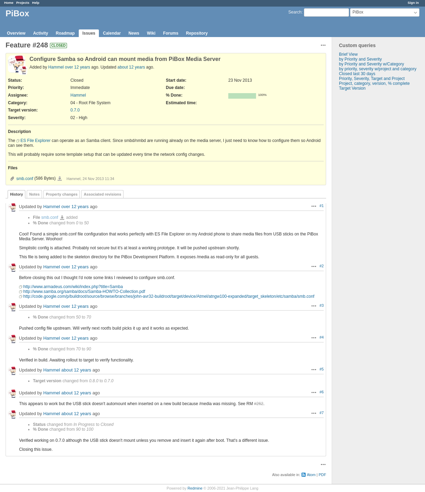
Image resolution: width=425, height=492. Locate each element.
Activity (40, 33)
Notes (34, 194)
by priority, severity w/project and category (377, 68)
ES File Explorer (35, 140)
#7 (322, 413)
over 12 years (77, 67)
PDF (322, 475)
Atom (311, 475)
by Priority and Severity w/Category (371, 64)
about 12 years (131, 67)
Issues (88, 33)
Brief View (348, 54)
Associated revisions (102, 194)
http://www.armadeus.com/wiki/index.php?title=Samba (73, 286)
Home (9, 3)
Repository (197, 33)
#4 (322, 337)
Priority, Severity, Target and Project (372, 78)
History (16, 194)
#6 (322, 392)
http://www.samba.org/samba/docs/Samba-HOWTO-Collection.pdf (84, 291)
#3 (322, 305)
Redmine (194, 488)
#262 (258, 403)
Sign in (413, 3)
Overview (16, 33)
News (133, 33)
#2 (322, 266)
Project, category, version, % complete (374, 83)
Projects (22, 3)
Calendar (112, 33)
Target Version (352, 88)
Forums (170, 33)
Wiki (151, 33)
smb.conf (24, 178)
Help (36, 3)
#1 (322, 206)
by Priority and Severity (360, 59)
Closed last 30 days (357, 73)
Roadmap (65, 33)
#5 (322, 369)
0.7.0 (75, 110)
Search (294, 12)
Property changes (61, 194)
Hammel (56, 67)
